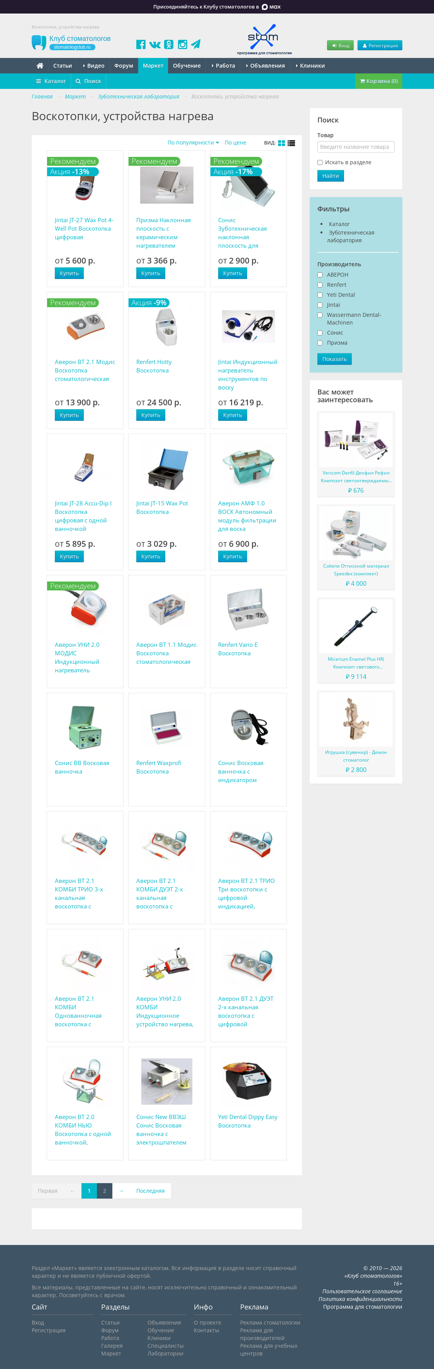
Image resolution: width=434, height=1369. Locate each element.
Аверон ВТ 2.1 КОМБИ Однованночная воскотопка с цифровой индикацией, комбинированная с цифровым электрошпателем (83, 1011)
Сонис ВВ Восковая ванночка (82, 767)
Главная (42, 96)
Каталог (51, 81)
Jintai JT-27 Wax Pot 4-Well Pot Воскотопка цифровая (84, 228)
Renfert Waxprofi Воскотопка (158, 767)
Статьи (62, 65)
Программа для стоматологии (362, 1306)
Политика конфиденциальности (360, 1299)
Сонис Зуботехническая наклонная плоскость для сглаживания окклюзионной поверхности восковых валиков (244, 233)
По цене (235, 142)
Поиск (88, 81)
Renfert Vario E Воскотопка (238, 649)
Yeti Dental (341, 294)
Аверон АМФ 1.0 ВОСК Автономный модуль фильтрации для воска (247, 515)
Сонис (335, 332)
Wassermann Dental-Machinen (354, 318)
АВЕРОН (337, 274)
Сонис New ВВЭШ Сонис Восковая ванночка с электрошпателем (161, 1129)
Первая (48, 1190)
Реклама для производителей (262, 1334)
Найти (330, 175)
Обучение (187, 65)
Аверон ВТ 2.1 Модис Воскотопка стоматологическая (85, 370)
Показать (334, 358)
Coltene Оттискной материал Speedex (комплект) (356, 570)
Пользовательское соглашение (362, 1291)
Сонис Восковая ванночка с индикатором (240, 771)
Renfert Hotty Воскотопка (154, 366)
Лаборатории (165, 1353)
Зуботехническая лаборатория (351, 236)
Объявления (265, 65)
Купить (69, 273)
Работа (223, 65)
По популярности (191, 142)
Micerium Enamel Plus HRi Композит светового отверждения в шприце (356, 663)
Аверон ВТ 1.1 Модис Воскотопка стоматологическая (166, 653)
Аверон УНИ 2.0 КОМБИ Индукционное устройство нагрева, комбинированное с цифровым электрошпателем (165, 1011)
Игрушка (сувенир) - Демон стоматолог (356, 756)
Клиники (310, 65)
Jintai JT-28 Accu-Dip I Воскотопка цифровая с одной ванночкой (83, 515)
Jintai (333, 304)
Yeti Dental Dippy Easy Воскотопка (248, 1121)
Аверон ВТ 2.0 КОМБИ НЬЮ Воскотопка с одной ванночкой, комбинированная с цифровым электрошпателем (83, 1129)
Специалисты (165, 1345)
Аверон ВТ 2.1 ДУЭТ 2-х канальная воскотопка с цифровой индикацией (245, 1011)
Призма (337, 342)
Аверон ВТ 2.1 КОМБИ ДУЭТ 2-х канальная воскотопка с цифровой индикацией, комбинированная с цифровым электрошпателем (165, 893)
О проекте (207, 1322)
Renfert (336, 284)
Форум (123, 65)
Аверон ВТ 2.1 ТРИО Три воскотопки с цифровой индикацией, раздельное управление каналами (246, 893)
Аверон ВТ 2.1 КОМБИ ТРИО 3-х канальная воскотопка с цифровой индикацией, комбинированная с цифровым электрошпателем (83, 893)
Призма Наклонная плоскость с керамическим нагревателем (163, 232)
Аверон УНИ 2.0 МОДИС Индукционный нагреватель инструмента (77, 657)
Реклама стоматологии (270, 1322)
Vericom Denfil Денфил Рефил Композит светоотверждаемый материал (356, 477)
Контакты (206, 1330)
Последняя (150, 1190)
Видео (94, 65)
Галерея (112, 1345)
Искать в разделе (348, 162)
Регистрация (380, 45)
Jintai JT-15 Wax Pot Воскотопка (162, 507)
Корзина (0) (379, 81)
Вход (340, 45)
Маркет (153, 65)
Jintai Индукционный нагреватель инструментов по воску (248, 374)
